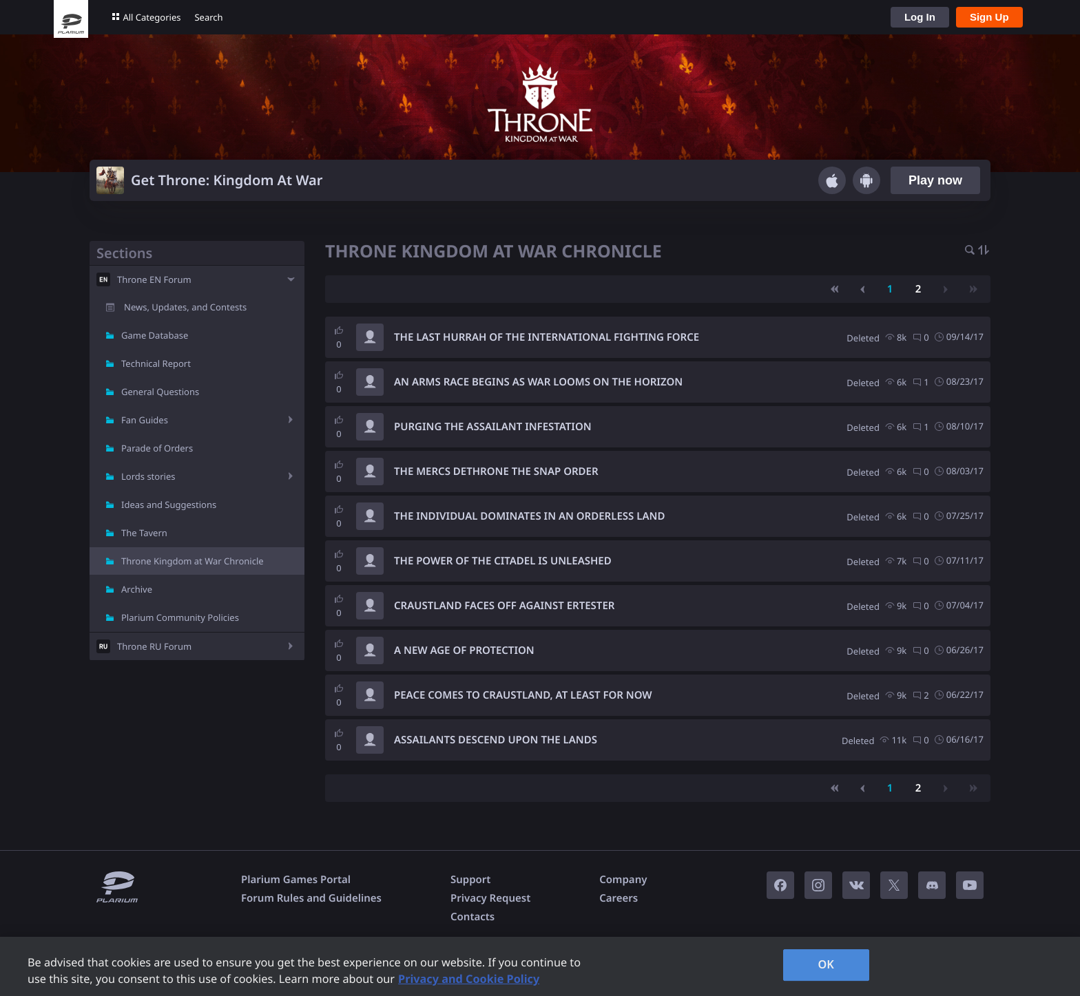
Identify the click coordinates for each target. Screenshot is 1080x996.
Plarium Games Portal (296, 880)
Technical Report (156, 363)
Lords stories (148, 476)
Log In (919, 17)
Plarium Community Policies (180, 617)
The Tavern (144, 533)
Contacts (472, 917)
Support (470, 880)
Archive (136, 589)
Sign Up (989, 17)
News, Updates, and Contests (185, 307)
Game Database (154, 335)
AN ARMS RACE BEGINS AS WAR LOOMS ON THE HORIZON (538, 382)
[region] (540, 966)
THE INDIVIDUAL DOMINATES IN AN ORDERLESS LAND (529, 516)
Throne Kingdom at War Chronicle (192, 561)
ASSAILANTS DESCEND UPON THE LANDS (495, 740)
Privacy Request (490, 898)
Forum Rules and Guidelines (311, 898)
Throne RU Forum (154, 646)
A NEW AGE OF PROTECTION (464, 650)
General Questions (160, 391)
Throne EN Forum (154, 279)
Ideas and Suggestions (168, 504)
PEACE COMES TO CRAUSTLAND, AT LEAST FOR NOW (523, 695)
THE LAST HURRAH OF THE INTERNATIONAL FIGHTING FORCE (546, 337)
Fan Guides (144, 420)
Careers (618, 898)
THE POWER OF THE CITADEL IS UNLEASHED (503, 561)
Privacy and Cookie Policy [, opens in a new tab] (468, 978)
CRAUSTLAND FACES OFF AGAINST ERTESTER (504, 606)
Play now (935, 180)
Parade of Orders (157, 448)
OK (826, 964)
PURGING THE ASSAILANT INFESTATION (493, 427)
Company (623, 880)
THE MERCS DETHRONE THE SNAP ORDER (496, 471)
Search (208, 17)
